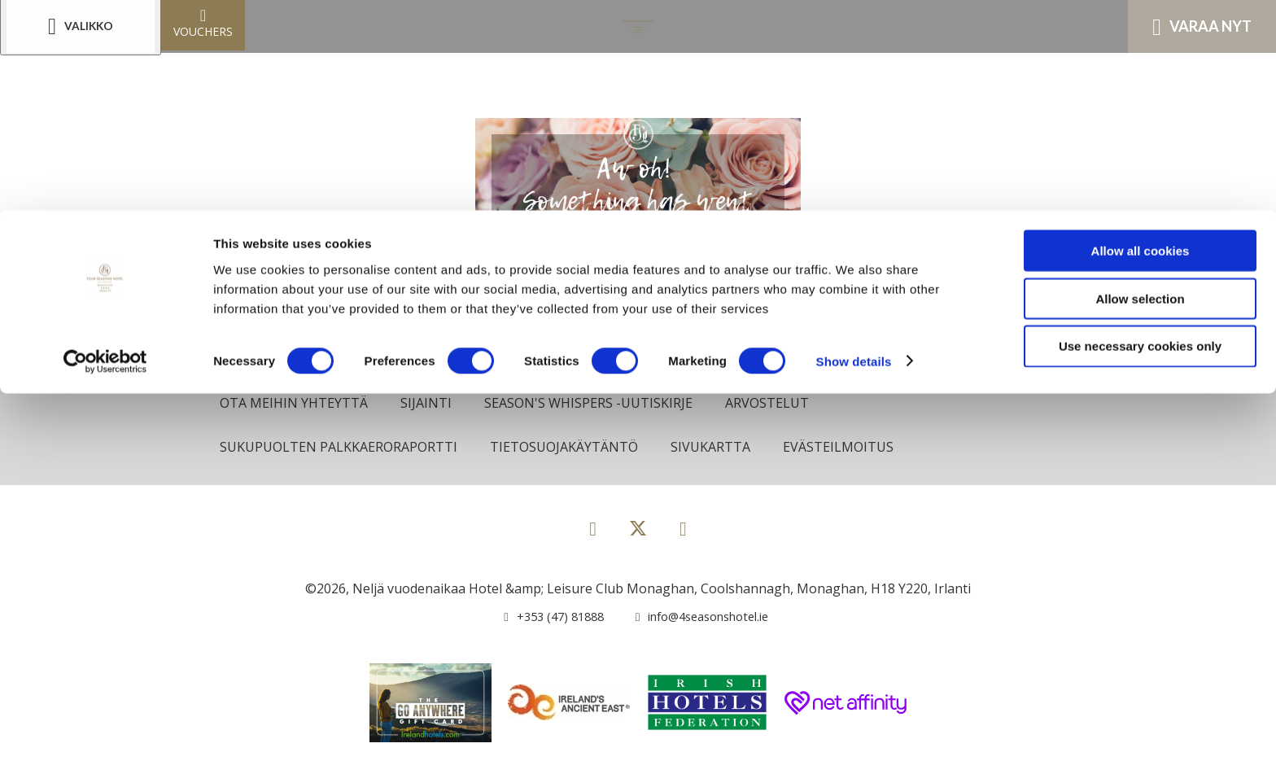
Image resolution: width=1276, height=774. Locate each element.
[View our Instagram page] (683, 530)
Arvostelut (782, 403)
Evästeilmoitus (856, 448)
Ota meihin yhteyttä (297, 403)
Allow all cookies (1140, 40)
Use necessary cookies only (1140, 136)
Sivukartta (725, 448)
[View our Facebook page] (592, 530)
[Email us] (694, 619)
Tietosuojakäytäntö (575, 448)
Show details (854, 151)
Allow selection (1139, 88)
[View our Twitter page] (638, 537)
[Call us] (544, 619)
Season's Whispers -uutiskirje (598, 403)
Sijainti (432, 403)
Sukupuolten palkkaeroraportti (343, 448)
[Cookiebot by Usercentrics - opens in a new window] (105, 151)
